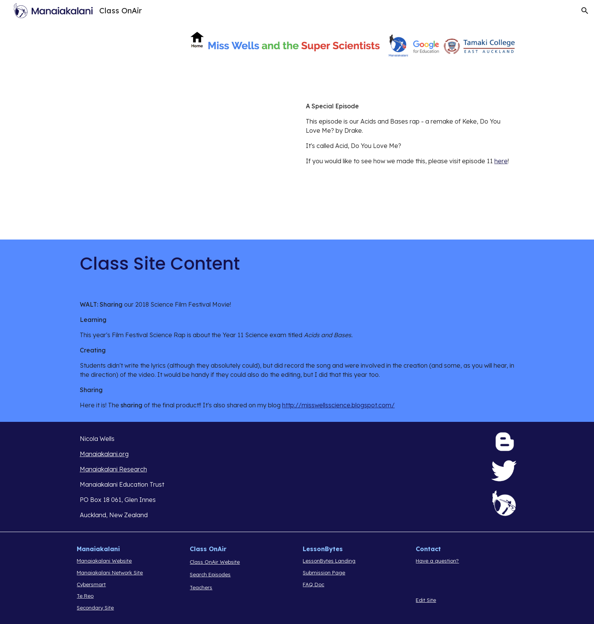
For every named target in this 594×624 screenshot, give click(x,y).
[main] (410, 133)
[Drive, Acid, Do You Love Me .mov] (184, 164)
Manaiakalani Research (113, 469)
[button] (585, 11)
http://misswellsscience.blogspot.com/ (338, 405)
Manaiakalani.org (104, 454)
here (501, 161)
